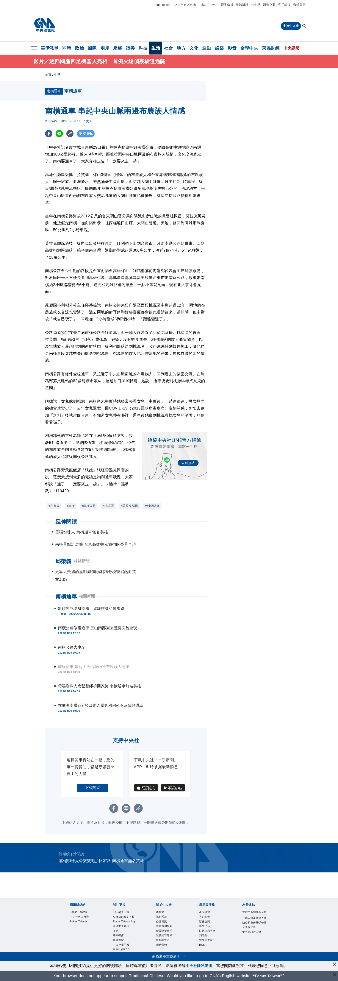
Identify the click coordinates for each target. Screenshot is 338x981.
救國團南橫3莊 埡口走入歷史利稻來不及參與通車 (100, 705)
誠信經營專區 (165, 936)
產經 (117, 48)
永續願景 (299, 4)
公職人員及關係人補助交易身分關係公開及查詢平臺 (254, 928)
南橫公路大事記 (71, 647)
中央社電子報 (121, 946)
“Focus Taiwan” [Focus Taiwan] (267, 976)
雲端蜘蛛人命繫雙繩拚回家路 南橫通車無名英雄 (99, 686)
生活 (155, 48)
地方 (181, 48)
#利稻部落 (152, 506)
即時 (66, 48)
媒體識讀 (242, 4)
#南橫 (71, 506)
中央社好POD (122, 950)
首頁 (48, 74)
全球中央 (249, 48)
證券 (130, 48)
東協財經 (271, 48)
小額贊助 (92, 787)
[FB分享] (49, 133)
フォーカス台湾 (185, 4)
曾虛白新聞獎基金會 (254, 915)
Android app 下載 (124, 917)
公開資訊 (162, 921)
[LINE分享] (60, 133)
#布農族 (54, 506)
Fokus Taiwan (208, 4)
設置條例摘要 (165, 926)
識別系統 (162, 917)
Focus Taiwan (161, 4)
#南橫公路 (88, 506)
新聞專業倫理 (165, 931)
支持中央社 (291, 26)
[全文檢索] (304, 26)
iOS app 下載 (121, 912)
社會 (168, 48)
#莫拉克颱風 (129, 506)
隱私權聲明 (163, 941)
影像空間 (269, 4)
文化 (193, 48)
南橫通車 (66, 596)
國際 (92, 48)
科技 (143, 48)
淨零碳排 (227, 4)
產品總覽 (205, 912)
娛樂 (219, 48)
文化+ (116, 931)
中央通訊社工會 (252, 937)
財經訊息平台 (208, 931)
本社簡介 (162, 912)
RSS (202, 946)
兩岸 (104, 48)
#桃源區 (108, 506)
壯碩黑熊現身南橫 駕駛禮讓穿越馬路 (91, 608)
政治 (79, 48)
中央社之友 (206, 941)
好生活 (256, 4)
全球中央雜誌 (121, 926)
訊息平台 (205, 926)
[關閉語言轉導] (334, 975)
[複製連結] (71, 133)
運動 (206, 48)
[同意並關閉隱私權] (334, 965)
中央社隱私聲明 (199, 966)
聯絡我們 (162, 946)
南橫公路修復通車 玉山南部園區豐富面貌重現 (97, 628)
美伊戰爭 (49, 48)
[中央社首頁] (44, 25)
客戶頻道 (284, 4)
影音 (232, 48)
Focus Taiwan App (125, 921)
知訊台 (203, 936)
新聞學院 (119, 941)
